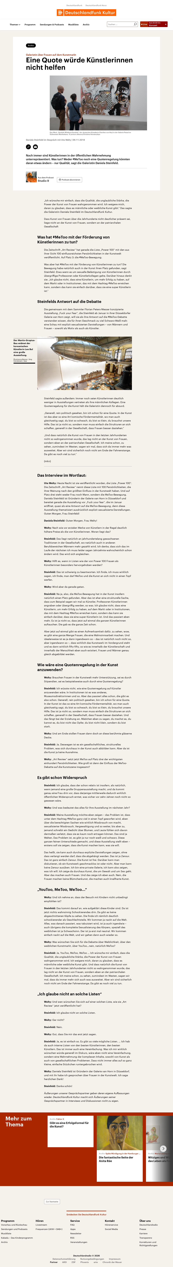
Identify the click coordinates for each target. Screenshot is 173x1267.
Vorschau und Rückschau (14, 1224)
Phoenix (84, 1262)
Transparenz (145, 1237)
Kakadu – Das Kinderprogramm (17, 1237)
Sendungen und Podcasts (14, 1229)
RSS (72, 1237)
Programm (30, 24)
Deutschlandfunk (74, 5)
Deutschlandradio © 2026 (86, 1255)
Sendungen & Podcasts (52, 24)
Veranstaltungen (78, 1242)
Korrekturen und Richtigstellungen (148, 1244)
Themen (14, 24)
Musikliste (73, 24)
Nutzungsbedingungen (92, 1259)
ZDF (73, 1262)
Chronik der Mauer (112, 1262)
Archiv (86, 24)
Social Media (111, 1229)
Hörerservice (111, 1224)
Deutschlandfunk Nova (96, 5)
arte (96, 1262)
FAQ (72, 1224)
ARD (64, 1262)
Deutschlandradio (148, 1224)
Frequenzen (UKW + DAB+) (49, 1229)
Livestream (41, 1224)
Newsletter (75, 1233)
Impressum (115, 1259)
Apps (73, 1229)
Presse (142, 1229)
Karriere (143, 1233)
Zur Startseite (52, 1201)
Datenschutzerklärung (64, 1259)
